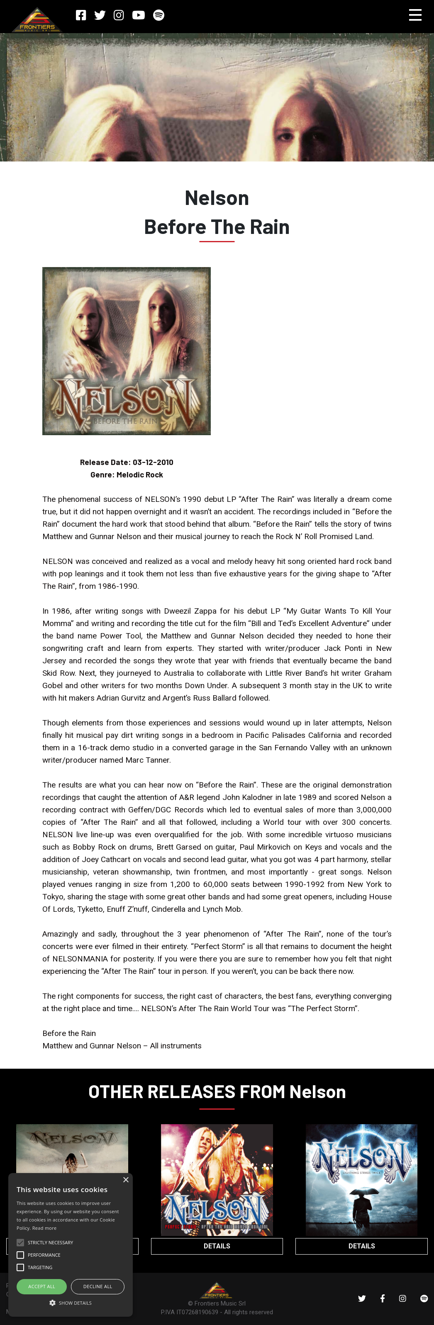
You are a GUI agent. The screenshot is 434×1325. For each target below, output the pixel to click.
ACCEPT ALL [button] (41, 1286)
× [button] (125, 1180)
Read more (44, 1228)
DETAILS (217, 1246)
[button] (70, 1302)
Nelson (217, 196)
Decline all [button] (97, 1286)
